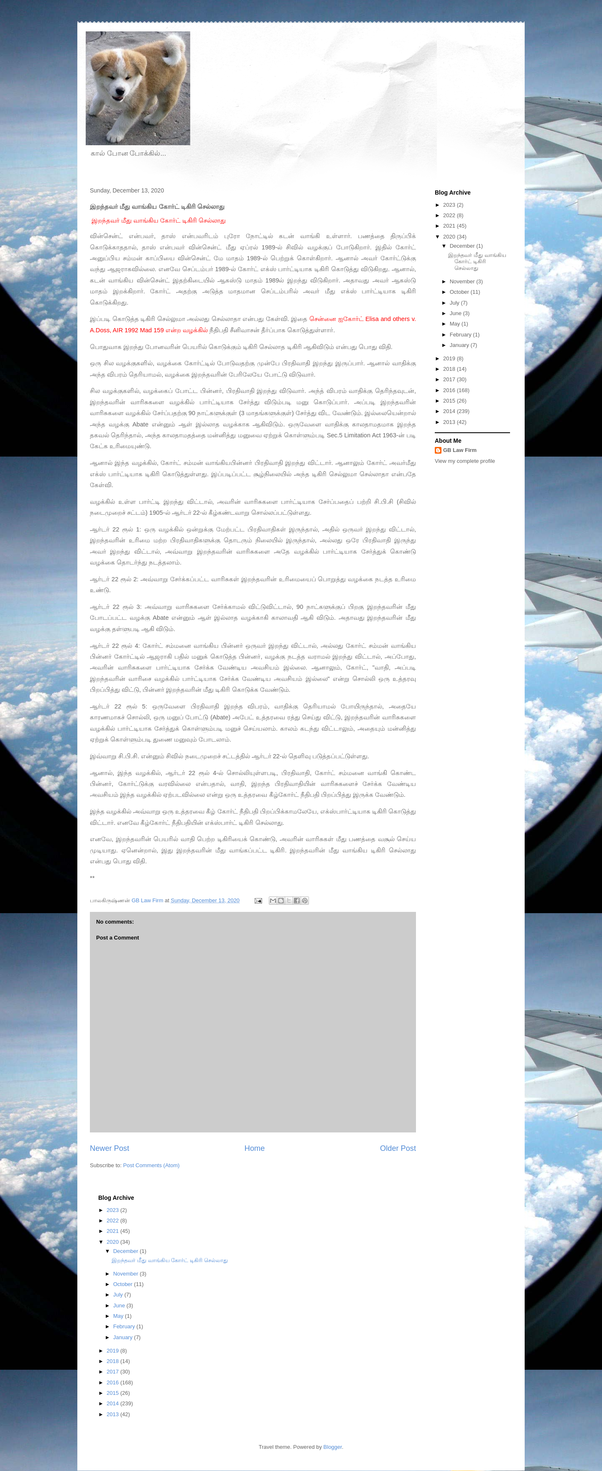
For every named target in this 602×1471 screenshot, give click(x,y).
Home (255, 1148)
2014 (450, 411)
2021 (450, 226)
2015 (450, 401)
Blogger (333, 1447)
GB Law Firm (460, 450)
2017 (450, 379)
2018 (450, 369)
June (456, 313)
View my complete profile (465, 461)
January (460, 345)
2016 (450, 390)
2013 (450, 422)
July (455, 303)
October (460, 292)
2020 (450, 237)
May (456, 324)
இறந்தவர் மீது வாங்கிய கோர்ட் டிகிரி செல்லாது (477, 261)
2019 (450, 358)
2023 (450, 205)
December (463, 246)
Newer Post (109, 1148)
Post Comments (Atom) (151, 1165)
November (463, 281)
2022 (450, 215)
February (461, 334)
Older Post (398, 1148)
